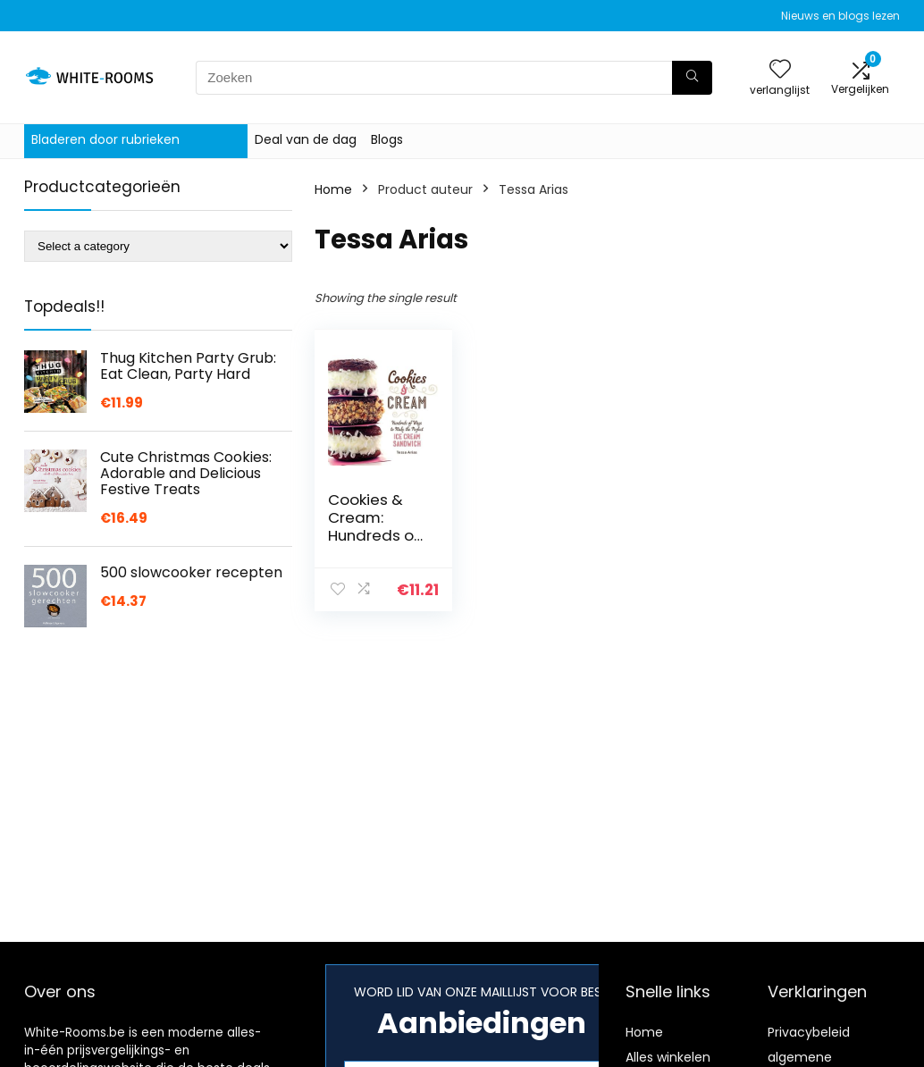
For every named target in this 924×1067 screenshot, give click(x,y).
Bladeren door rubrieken (105, 139)
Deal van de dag (306, 139)
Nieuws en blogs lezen (840, 15)
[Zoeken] (692, 78)
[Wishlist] (780, 70)
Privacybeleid (809, 1032)
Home (333, 189)
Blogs (387, 139)
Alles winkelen (668, 1057)
